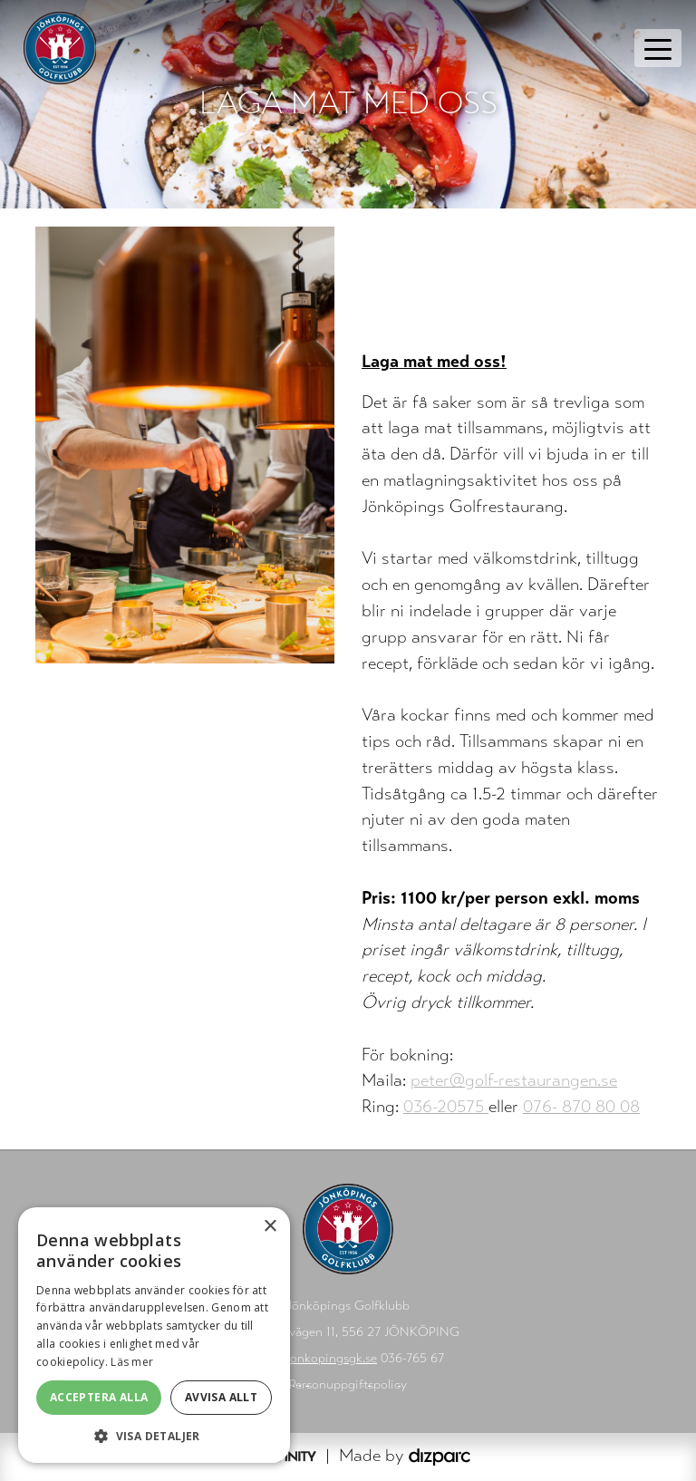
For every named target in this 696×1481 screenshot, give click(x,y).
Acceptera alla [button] (99, 1397)
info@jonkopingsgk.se (314, 1358)
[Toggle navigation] (658, 48)
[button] (154, 1436)
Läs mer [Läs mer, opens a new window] (132, 1362)
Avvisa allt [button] (221, 1397)
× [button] (269, 1227)
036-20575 (445, 1106)
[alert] (154, 1335)
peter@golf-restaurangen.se (514, 1080)
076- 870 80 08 (581, 1106)
